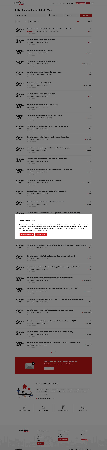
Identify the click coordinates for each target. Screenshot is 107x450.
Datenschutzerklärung (41, 230)
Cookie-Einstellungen (41, 234)
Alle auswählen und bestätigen (27, 234)
